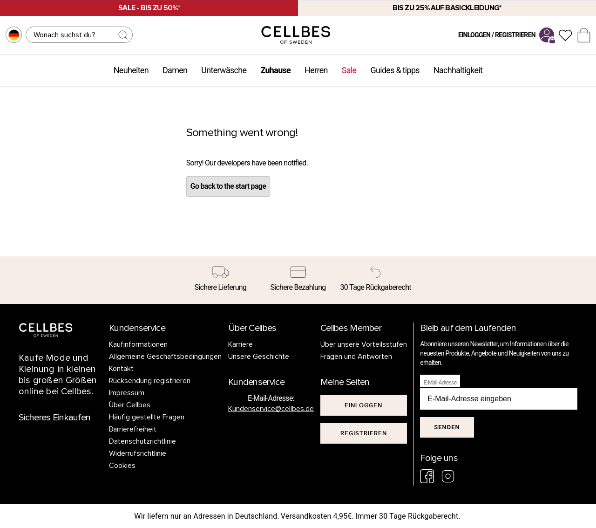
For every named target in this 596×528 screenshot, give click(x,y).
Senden (447, 427)
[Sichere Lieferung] (220, 280)
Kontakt (121, 368)
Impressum (126, 393)
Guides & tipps (394, 70)
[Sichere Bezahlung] (298, 280)
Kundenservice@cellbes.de (271, 408)
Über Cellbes (129, 405)
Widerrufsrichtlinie (137, 453)
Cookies (122, 465)
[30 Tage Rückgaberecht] (375, 280)
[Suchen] (79, 35)
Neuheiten (131, 70)
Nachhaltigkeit (457, 70)
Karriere (240, 344)
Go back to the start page (228, 186)
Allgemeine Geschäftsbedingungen (165, 356)
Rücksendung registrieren (149, 380)
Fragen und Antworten (356, 356)
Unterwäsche (223, 70)
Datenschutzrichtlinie (142, 441)
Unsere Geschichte (258, 356)
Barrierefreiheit (132, 429)
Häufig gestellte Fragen (146, 417)
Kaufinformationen (138, 344)
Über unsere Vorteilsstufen (363, 344)
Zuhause (275, 70)
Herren (316, 70)
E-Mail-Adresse (440, 382)
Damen (175, 70)
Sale (349, 70)
